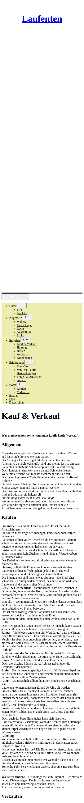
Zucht (20, 328)
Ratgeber (14, 340)
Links (20, 335)
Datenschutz (16, 402)
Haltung (22, 347)
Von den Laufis (26, 369)
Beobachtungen (26, 373)
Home (13, 305)
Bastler (13, 395)
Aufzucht (22, 354)
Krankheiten (24, 357)
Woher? (21, 321)
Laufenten (42, 19)
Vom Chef (23, 366)
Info (19, 309)
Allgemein (15, 317)
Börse (12, 385)
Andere (21, 380)
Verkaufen (23, 392)
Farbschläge (24, 325)
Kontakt (22, 313)
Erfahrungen (16, 362)
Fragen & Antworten (29, 376)
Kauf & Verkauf (27, 344)
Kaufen (21, 388)
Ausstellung (24, 332)
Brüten (21, 351)
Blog (12, 399)
